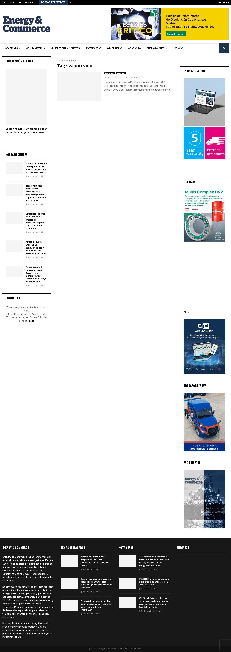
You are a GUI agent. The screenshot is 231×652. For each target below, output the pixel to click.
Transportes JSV (195, 386)
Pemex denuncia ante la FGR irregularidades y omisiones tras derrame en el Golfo (35, 247)
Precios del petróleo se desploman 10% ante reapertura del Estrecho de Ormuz (36, 168)
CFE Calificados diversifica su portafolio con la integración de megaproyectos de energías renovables (154, 561)
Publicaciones (155, 48)
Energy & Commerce (115, 77)
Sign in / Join (26, 2)
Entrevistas (93, 48)
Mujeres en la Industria (65, 48)
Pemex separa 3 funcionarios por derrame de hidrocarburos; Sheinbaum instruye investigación (35, 274)
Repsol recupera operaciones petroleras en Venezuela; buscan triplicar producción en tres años (35, 193)
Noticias (178, 48)
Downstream (109, 73)
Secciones (11, 48)
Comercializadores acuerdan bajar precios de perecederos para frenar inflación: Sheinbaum (35, 221)
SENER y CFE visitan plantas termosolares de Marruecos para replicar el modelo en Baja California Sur (153, 602)
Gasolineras (114, 48)
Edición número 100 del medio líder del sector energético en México (26, 130)
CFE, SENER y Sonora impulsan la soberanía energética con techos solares (154, 582)
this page (29, 321)
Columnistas (34, 48)
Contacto (134, 48)
